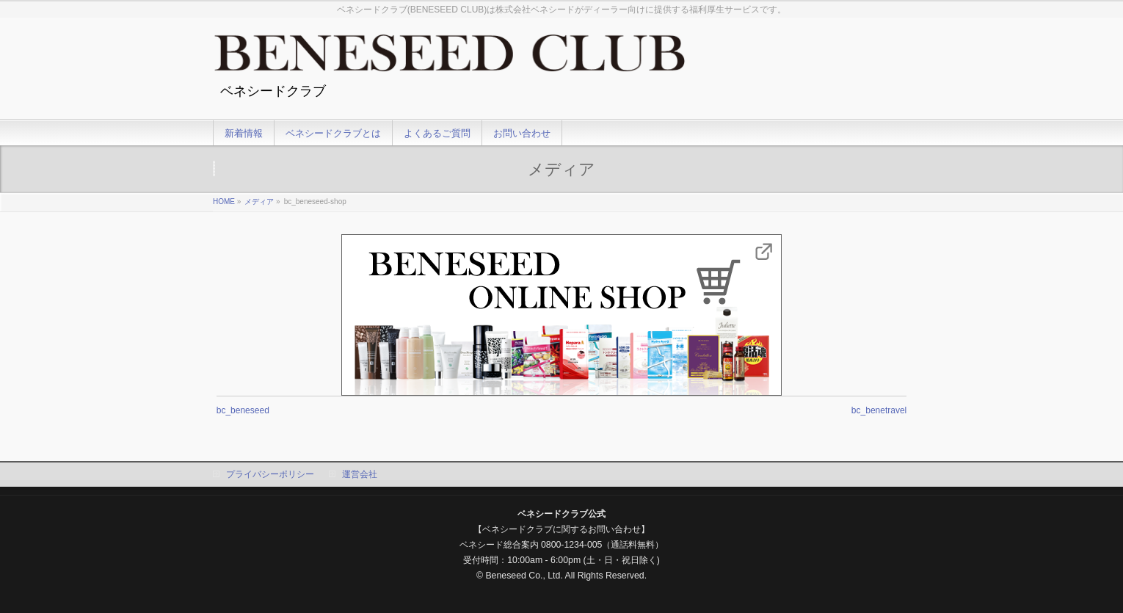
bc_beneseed (243, 410)
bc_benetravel (878, 410)
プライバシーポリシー (270, 474)
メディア (259, 201)
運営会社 (359, 474)
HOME (224, 201)
